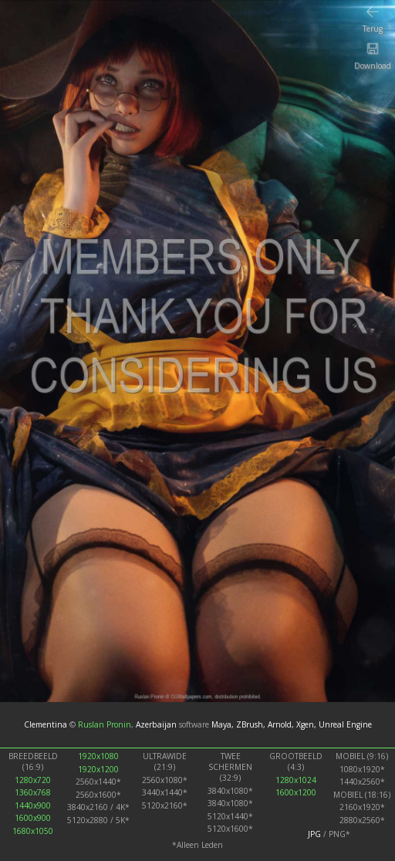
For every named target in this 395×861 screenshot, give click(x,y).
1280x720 (33, 780)
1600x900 (33, 817)
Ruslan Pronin (104, 724)
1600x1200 (295, 792)
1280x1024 (295, 780)
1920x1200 (98, 769)
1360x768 (33, 792)
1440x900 (33, 805)
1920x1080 (98, 756)
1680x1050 (32, 831)
